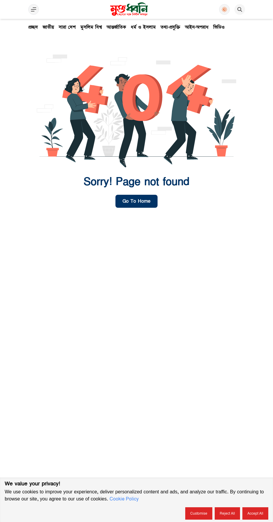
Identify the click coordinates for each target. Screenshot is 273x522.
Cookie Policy (124, 499)
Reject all (227, 513)
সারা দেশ (67, 27)
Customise (198, 513)
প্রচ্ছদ (33, 27)
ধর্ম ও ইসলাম (143, 27)
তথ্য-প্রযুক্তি (170, 27)
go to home (136, 201)
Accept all (255, 513)
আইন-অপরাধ (197, 27)
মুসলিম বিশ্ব (91, 27)
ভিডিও (219, 27)
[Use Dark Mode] (224, 9)
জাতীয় (48, 27)
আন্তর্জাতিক (116, 27)
